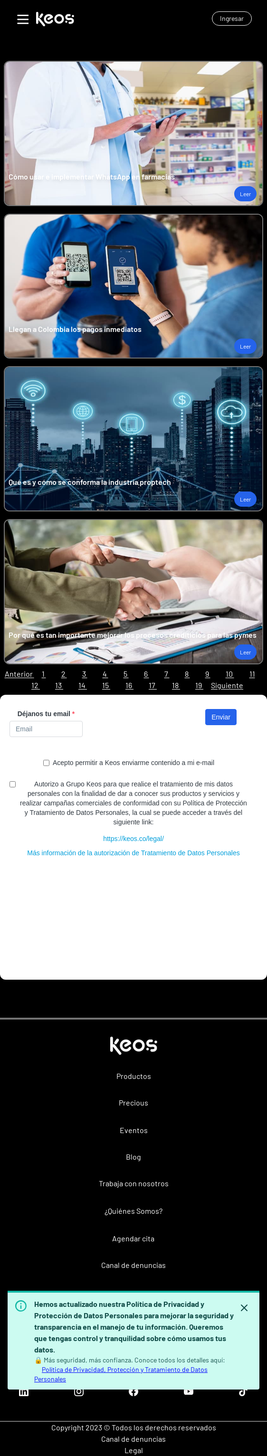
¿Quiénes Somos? (133, 1210)
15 (106, 685)
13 (59, 685)
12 (35, 685)
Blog (133, 1156)
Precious (133, 1102)
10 (230, 673)
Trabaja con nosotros (134, 1183)
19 (199, 685)
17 (153, 685)
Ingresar (232, 18)
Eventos (134, 1130)
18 (176, 685)
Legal (133, 1450)
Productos (133, 1075)
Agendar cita (133, 1238)
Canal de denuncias (133, 1264)
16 (129, 685)
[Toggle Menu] (22, 18)
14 (82, 685)
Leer (245, 193)
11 (252, 673)
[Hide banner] (244, 1307)
